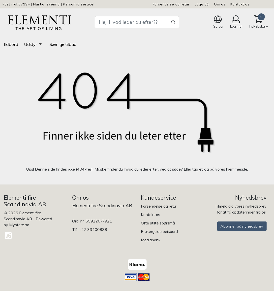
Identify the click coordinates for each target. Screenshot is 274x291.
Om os (219, 4)
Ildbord (11, 44)
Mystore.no (19, 224)
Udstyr (31, 44)
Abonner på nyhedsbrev (241, 226)
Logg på (202, 4)
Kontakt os (239, 4)
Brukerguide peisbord (159, 231)
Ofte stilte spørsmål (158, 222)
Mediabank (150, 239)
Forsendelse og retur (171, 4)
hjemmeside (236, 169)
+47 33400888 (93, 229)
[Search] (137, 22)
